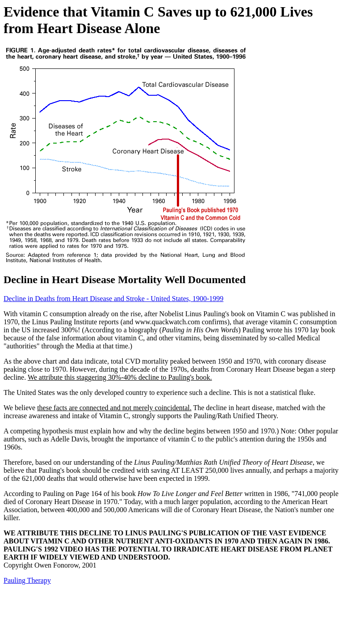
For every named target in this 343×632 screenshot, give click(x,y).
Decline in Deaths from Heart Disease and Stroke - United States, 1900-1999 (113, 298)
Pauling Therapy (27, 580)
